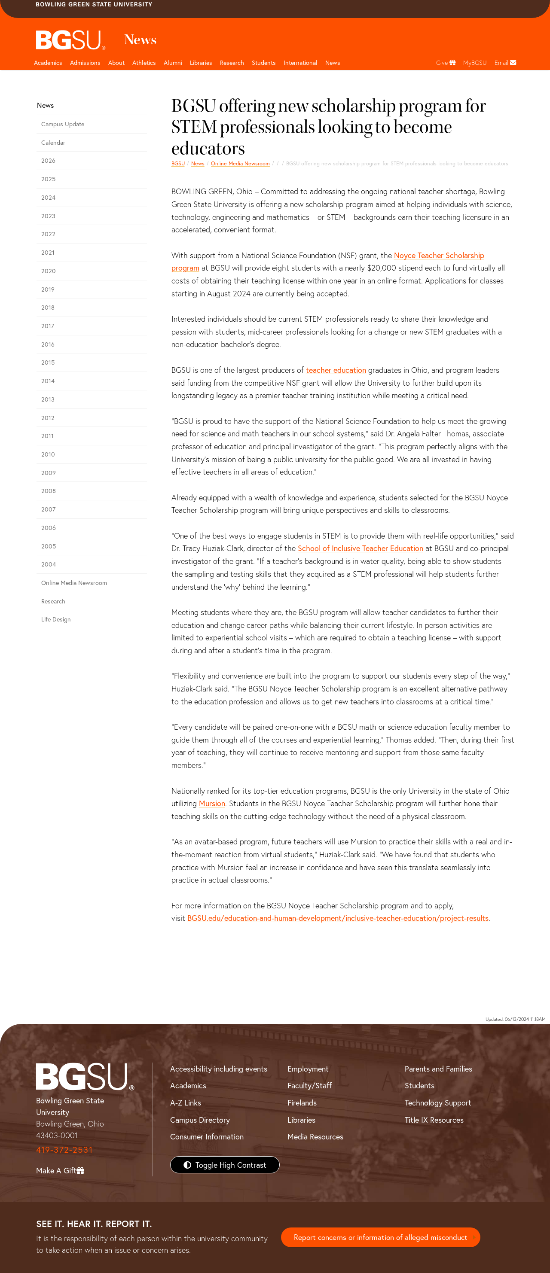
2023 (48, 216)
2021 (48, 252)
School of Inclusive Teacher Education (360, 548)
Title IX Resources (434, 1120)
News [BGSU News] (332, 62)
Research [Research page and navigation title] (232, 62)
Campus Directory (200, 1120)
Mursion (212, 803)
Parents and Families (438, 1068)
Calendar (53, 142)
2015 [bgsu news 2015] (48, 362)
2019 (48, 289)
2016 (48, 344)
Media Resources (315, 1136)
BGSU (178, 163)
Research (53, 601)
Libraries (201, 62)
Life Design (56, 619)
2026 (48, 160)
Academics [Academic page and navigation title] (48, 62)
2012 (48, 418)
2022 (48, 234)
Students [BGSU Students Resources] (419, 1085)
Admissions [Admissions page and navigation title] (85, 62)
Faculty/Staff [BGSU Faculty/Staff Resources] (309, 1085)
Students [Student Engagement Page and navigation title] (264, 62)
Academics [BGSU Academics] (188, 1085)
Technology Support (438, 1102)
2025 (48, 179)
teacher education (336, 370)
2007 (48, 509)
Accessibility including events (218, 1068)
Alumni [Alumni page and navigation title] (173, 62)
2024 (48, 197)
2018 (48, 307)
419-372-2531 (64, 1149)
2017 (47, 326)
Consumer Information (207, 1136)
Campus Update (62, 124)
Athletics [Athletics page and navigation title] (144, 62)
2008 (48, 491)
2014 (48, 381)
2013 (48, 399)
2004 (48, 564)
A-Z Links (185, 1102)
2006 (48, 528)
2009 (48, 473)
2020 (48, 271)
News (198, 163)
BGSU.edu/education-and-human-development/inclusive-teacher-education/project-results (338, 918)
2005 (48, 546)
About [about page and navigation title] (116, 62)
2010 (48, 454)
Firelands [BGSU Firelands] (302, 1102)
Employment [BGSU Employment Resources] (308, 1068)
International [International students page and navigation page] (301, 62)
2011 (47, 436)
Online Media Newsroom (240, 163)
